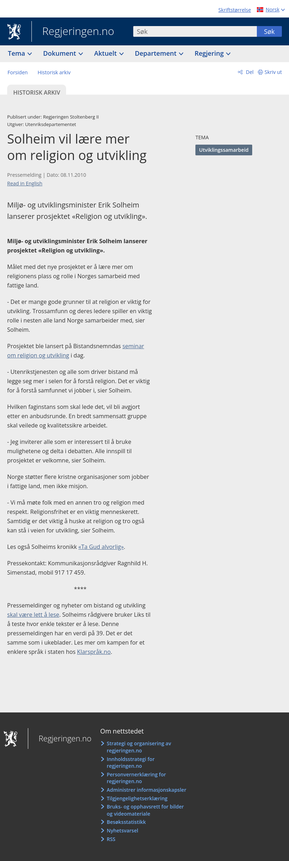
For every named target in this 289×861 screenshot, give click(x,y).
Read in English (25, 183)
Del (249, 72)
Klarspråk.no (94, 652)
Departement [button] (156, 53)
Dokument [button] (60, 53)
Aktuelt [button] (106, 53)
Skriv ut (273, 72)
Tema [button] (17, 53)
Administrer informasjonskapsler (146, 789)
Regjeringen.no (72, 32)
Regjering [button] (210, 53)
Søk (269, 31)
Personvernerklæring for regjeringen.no (136, 778)
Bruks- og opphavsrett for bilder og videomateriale (145, 810)
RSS (111, 839)
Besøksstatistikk (126, 822)
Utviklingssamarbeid (223, 149)
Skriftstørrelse (234, 9)
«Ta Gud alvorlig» (101, 547)
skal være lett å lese (33, 615)
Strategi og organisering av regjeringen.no (139, 747)
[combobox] (195, 31)
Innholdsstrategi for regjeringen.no (131, 763)
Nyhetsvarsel (122, 830)
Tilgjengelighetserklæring (137, 798)
